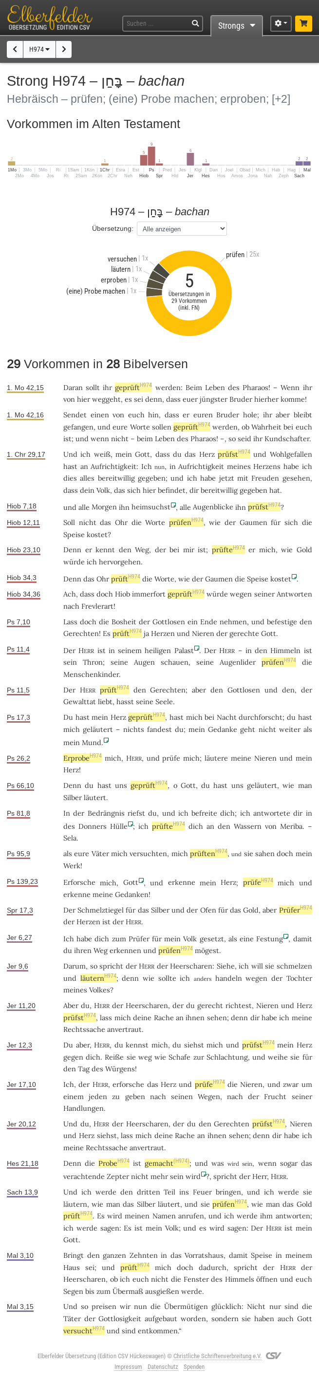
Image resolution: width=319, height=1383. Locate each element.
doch (88, 621)
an (210, 826)
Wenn (290, 387)
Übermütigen (186, 1306)
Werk (71, 865)
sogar (289, 1163)
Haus (71, 1267)
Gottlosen (168, 621)
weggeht (106, 399)
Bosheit (124, 621)
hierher (266, 399)
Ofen (208, 910)
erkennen (125, 950)
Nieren (203, 633)
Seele (164, 701)
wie (148, 978)
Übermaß (128, 1291)
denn (153, 399)
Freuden (265, 478)
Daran (73, 387)
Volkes (99, 989)
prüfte (228, 549)
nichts (133, 729)
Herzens (267, 466)
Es (101, 1215)
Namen (164, 1215)
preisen (104, 1306)
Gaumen (253, 522)
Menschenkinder (91, 674)
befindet (172, 490)
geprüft (133, 387)
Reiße (114, 1057)
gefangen (78, 426)
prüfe (171, 758)
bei (174, 549)
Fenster (196, 1279)
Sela (69, 837)
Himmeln (285, 650)
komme (293, 399)
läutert (95, 797)
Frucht (275, 1096)
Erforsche (79, 882)
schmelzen (294, 966)
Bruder (240, 399)
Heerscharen (191, 966)
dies (70, 478)
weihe (278, 1057)
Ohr (121, 522)
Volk (103, 490)
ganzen (114, 1255)
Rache (164, 1017)
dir (255, 1017)
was (217, 1163)
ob (114, 1279)
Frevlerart (97, 606)
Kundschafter (286, 438)
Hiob (122, 593)
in (164, 1255)
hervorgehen (120, 561)
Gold (304, 549)
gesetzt (212, 938)
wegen (241, 593)
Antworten (294, 593)
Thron (93, 662)
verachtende (84, 1176)
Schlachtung (227, 1057)
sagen (109, 1228)
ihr (267, 414)
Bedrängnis (106, 813)
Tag (84, 1068)
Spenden (194, 1366)
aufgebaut (161, 1318)
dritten (148, 1191)
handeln (228, 978)
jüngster (213, 399)
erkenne (181, 882)
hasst (125, 701)
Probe (114, 1163)
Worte (140, 426)
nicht (120, 438)
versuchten (148, 853)
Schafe (179, 1057)
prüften (208, 853)
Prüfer (295, 910)
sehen (217, 1017)
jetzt (226, 478)
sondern (225, 1318)
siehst (194, 1044)
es (202, 1228)
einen (100, 414)
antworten (293, 1215)
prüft (125, 578)
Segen (73, 1291)
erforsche (128, 1084)
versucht (84, 1330)
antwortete (271, 813)
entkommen (158, 1330)
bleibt (303, 414)
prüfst (234, 454)
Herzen (163, 633)
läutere (216, 758)
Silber (72, 797)
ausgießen (162, 1291)
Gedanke (222, 729)
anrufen (191, 1215)
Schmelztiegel (100, 910)
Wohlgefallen (291, 454)
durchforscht (260, 717)
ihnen (195, 1017)
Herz (207, 454)
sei (89, 1267)
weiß (102, 454)
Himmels (239, 1279)
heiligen (158, 650)
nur (275, 1306)
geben (135, 1096)
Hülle (119, 826)
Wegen (209, 1096)
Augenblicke (213, 506)
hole (250, 414)
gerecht (210, 1005)
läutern (98, 978)
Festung (269, 938)
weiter (289, 729)
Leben (215, 387)
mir (188, 549)
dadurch (212, 1267)
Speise (74, 534)
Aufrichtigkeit (113, 466)
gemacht (167, 1163)
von (118, 414)
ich (229, 1215)
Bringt (73, 1255)
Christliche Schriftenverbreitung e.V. (217, 1356)
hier (83, 399)
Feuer (202, 1191)
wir (125, 1306)
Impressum (128, 1366)
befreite (204, 813)
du (177, 454)
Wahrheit (266, 426)
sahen (265, 853)
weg (145, 1057)
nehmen (233, 621)
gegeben (152, 478)
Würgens (120, 1068)
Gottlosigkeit (119, 1318)
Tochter (299, 978)
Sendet (75, 414)
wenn (100, 438)
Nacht (227, 717)
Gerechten (81, 633)
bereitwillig (116, 478)
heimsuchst (150, 506)
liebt (105, 701)
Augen (144, 662)
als (67, 853)
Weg (142, 549)
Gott (142, 454)
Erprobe (82, 758)
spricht (111, 966)
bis (89, 1291)
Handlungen (83, 1108)
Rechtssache (84, 1029)
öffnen (267, 1279)
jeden (98, 1096)
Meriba (291, 826)
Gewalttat (79, 701)
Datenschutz (163, 1366)
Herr (259, 1176)
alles (87, 478)
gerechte (244, 633)
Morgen (104, 506)
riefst (136, 813)
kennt (105, 549)
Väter (100, 853)
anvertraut (124, 1029)
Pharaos (255, 387)
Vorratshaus (204, 1255)
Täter (72, 1318)
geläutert (98, 729)
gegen (73, 1057)
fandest (159, 729)
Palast (184, 650)
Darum (74, 966)
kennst (137, 1044)
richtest (238, 1005)
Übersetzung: (112, 228)
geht (247, 729)
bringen (228, 1191)
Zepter (118, 1176)
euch (136, 414)
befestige (282, 621)
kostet (97, 534)
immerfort (149, 593)
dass (173, 399)
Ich (146, 466)
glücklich (226, 1306)
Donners (92, 826)
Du (68, 1044)
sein (177, 1176)
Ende (208, 621)
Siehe (226, 966)
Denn (72, 549)
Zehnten (144, 1255)
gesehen (296, 478)
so (232, 438)
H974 (39, 49)
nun (140, 1306)
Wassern (248, 826)
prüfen (186, 522)
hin (153, 414)
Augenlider (238, 662)
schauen (174, 662)
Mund (91, 742)
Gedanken (132, 894)
